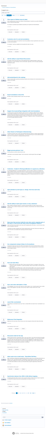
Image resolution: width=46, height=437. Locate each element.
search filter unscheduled (14, 302)
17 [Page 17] (28, 393)
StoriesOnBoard (8, 425)
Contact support (8, 419)
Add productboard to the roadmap (16, 77)
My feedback (22, 15)
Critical (24, 32)
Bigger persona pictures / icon (15, 150)
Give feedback (7, 422)
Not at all (11, 32)
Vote (3, 22)
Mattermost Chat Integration (14, 319)
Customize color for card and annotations (18, 39)
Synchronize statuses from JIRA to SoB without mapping (22, 376)
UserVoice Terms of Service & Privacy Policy (27, 433)
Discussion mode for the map (15, 335)
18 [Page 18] (30, 393)
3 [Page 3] (20, 393)
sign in (11, 403)
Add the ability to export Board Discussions (18, 58)
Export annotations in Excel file (15, 94)
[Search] (43, 417)
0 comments (9, 26)
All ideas (3, 411)
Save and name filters (13, 262)
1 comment (9, 119)
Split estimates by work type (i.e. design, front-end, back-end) (23, 189)
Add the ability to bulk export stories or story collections (22, 203)
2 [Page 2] (18, 393)
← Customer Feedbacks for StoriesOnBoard (8, 7)
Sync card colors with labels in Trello (17, 284)
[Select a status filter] (16, 15)
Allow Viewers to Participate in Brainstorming (19, 131)
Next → (33, 393)
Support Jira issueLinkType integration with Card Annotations (23, 111)
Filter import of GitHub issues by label (17, 19)
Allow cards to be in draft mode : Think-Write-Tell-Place (21, 356)
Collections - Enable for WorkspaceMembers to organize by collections (26, 169)
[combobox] (22, 417)
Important (17, 32)
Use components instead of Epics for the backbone (20, 244)
